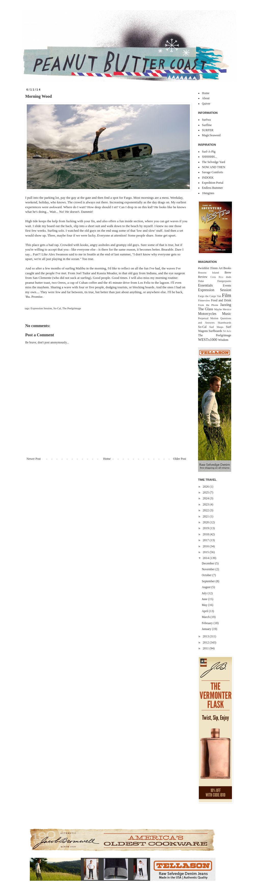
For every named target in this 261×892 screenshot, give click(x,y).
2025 (206, 492)
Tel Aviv (227, 331)
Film (226, 295)
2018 (206, 534)
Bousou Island (208, 272)
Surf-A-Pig (208, 151)
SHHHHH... (209, 156)
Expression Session (41, 308)
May (205, 605)
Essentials (205, 285)
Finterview (204, 300)
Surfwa (206, 119)
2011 (206, 648)
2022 (206, 510)
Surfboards (215, 331)
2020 (206, 522)
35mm (214, 268)
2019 (206, 528)
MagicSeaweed (211, 135)
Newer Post (34, 459)
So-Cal (57, 308)
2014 (206, 558)
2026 (206, 486)
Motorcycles (207, 314)
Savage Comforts (212, 172)
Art (220, 268)
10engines (208, 193)
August (206, 587)
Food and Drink (221, 300)
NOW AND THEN (213, 167)
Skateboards (224, 322)
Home (107, 459)
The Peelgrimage (71, 308)
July (204, 593)
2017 (206, 540)
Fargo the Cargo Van (209, 296)
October (207, 575)
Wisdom (223, 340)
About (206, 98)
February (207, 623)
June (205, 599)
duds (228, 276)
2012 (206, 642)
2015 (206, 552)
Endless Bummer (212, 188)
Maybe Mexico (222, 309)
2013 (206, 636)
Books (227, 268)
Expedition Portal (212, 182)
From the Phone (208, 304)
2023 (206, 504)
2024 (206, 498)
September (208, 581)
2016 (206, 546)
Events (227, 285)
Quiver (206, 103)
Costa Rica (216, 277)
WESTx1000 (207, 340)
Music (226, 314)
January (207, 629)
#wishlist (203, 268)
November (208, 569)
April (205, 611)
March (206, 617)
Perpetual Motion (208, 318)
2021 (206, 516)
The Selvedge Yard (213, 162)
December (208, 563)
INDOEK (208, 177)
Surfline (207, 125)
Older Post (179, 459)
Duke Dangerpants (214, 280)
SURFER (207, 130)
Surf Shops (216, 326)
